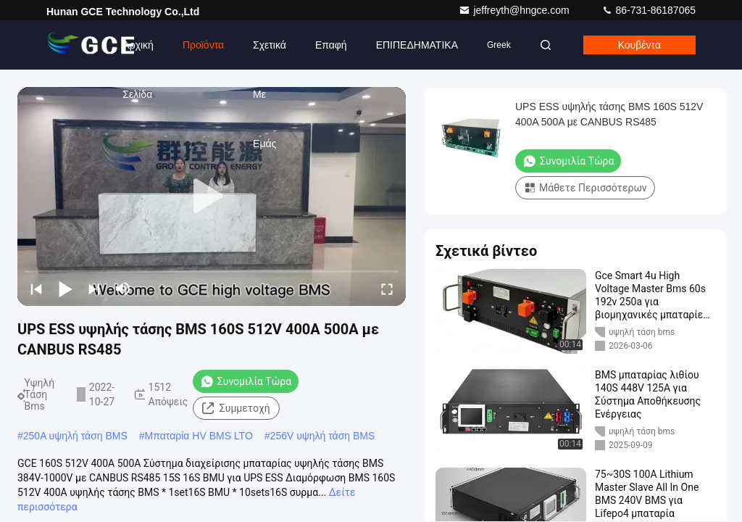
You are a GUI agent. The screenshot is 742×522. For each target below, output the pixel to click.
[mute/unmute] (123, 288)
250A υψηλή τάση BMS (75, 436)
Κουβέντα (639, 45)
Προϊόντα (203, 45)
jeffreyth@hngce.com (515, 10)
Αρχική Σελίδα (138, 54)
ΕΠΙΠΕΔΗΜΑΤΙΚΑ (417, 45)
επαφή (331, 45)
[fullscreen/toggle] (386, 288)
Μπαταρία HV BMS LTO (199, 436)
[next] (94, 288)
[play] (211, 196)
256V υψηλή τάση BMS (322, 436)
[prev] (36, 288)
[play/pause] (65, 288)
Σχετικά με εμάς (269, 54)
